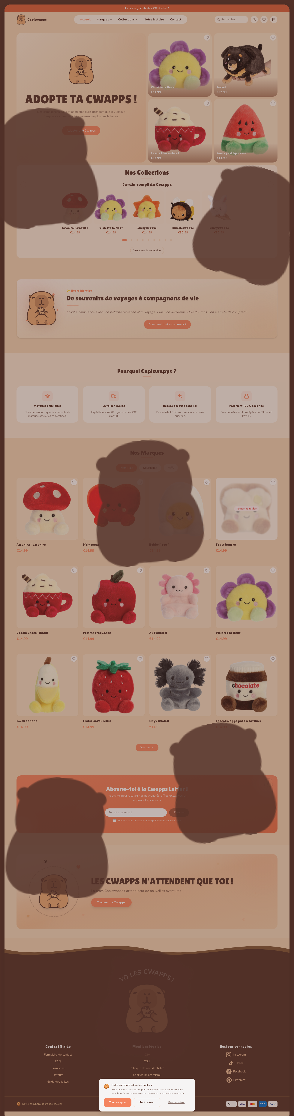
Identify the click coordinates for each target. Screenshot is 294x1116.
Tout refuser (147, 1102)
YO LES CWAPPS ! (147, 975)
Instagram (236, 1054)
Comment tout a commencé (167, 325)
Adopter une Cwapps (81, 131)
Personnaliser (176, 1102)
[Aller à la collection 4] (143, 240)
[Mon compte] (254, 19)
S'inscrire (179, 812)
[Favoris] (264, 19)
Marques (104, 19)
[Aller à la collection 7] (160, 240)
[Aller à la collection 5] (148, 240)
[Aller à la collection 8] (165, 240)
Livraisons (58, 1068)
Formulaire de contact (58, 1055)
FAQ (58, 1061)
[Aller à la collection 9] (171, 240)
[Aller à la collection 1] (124, 240)
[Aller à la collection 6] (154, 240)
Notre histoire (154, 19)
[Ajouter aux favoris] (207, 38)
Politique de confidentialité (147, 1068)
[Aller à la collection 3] (137, 240)
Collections (128, 19)
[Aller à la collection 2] (131, 240)
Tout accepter (117, 1102)
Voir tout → (147, 747)
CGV (147, 1055)
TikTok (236, 1063)
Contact (175, 19)
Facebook (236, 1071)
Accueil (85, 19)
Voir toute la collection (147, 250)
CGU (147, 1061)
